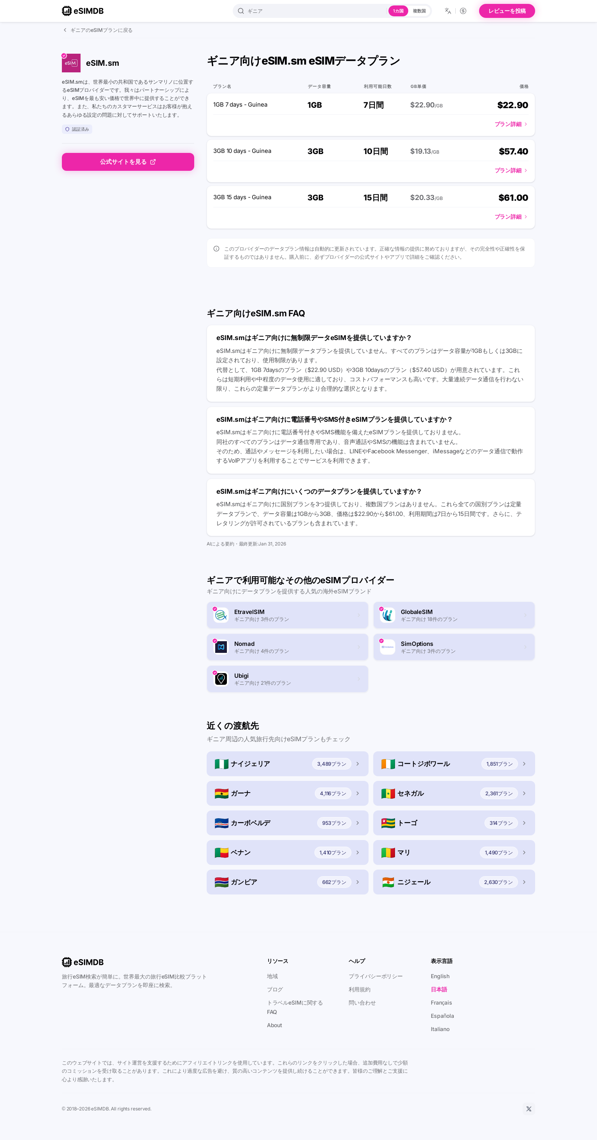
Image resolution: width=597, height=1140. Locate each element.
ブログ (275, 989)
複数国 (419, 11)
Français (441, 1002)
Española (442, 1015)
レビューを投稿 (507, 10)
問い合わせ (362, 1002)
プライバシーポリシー (376, 976)
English (440, 976)
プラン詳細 (512, 124)
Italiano (440, 1029)
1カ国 (398, 11)
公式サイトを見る (128, 161)
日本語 (439, 989)
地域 (272, 976)
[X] (529, 1109)
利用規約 (359, 989)
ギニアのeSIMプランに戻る (97, 30)
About (274, 1025)
